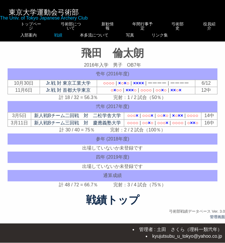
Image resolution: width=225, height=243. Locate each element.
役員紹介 (210, 26)
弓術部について (68, 26)
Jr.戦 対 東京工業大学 (68, 87)
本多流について (107, 37)
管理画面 (217, 221)
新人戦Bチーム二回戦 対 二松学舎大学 (77, 119)
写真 (146, 35)
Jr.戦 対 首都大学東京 (68, 94)
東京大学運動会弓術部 (44, 12)
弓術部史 (179, 26)
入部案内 (30, 35)
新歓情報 (107, 24)
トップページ (30, 26)
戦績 (68, 35)
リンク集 (179, 37)
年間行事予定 (146, 26)
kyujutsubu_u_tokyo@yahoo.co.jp (187, 236)
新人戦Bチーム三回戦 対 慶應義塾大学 (77, 126)
